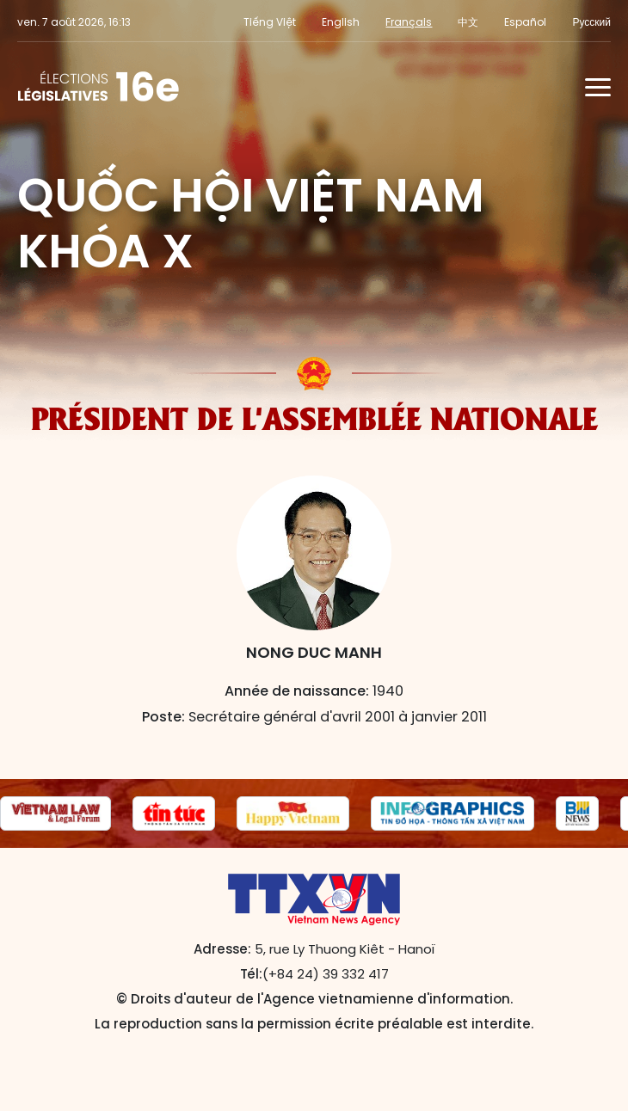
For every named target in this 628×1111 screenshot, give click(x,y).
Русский (591, 22)
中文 (468, 22)
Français (408, 22)
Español (525, 22)
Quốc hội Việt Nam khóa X (250, 223)
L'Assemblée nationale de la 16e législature (98, 86)
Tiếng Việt (269, 22)
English (341, 22)
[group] (55, 813)
